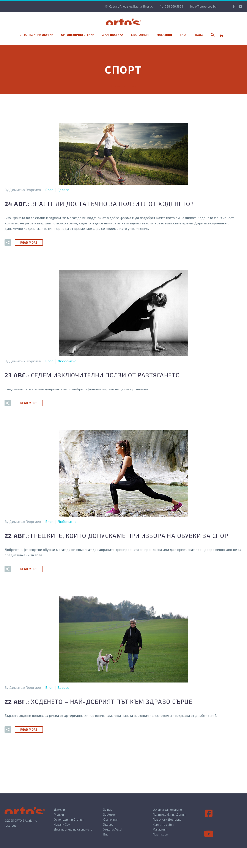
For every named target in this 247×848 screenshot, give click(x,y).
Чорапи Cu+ (62, 824)
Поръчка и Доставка (167, 819)
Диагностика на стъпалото (73, 829)
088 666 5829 (174, 6)
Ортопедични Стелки (68, 819)
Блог (183, 34)
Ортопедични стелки (77, 34)
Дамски (59, 809)
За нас (107, 809)
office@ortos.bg (206, 6)
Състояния (140, 34)
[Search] (212, 35)
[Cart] (223, 35)
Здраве (63, 190)
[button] (8, 242)
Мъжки (59, 814)
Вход (199, 34)
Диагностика (112, 34)
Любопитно (67, 361)
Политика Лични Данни (169, 814)
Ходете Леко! (112, 829)
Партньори (160, 834)
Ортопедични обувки (36, 34)
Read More (28, 242)
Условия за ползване (167, 809)
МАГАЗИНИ (164, 34)
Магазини (160, 829)
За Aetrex (109, 814)
